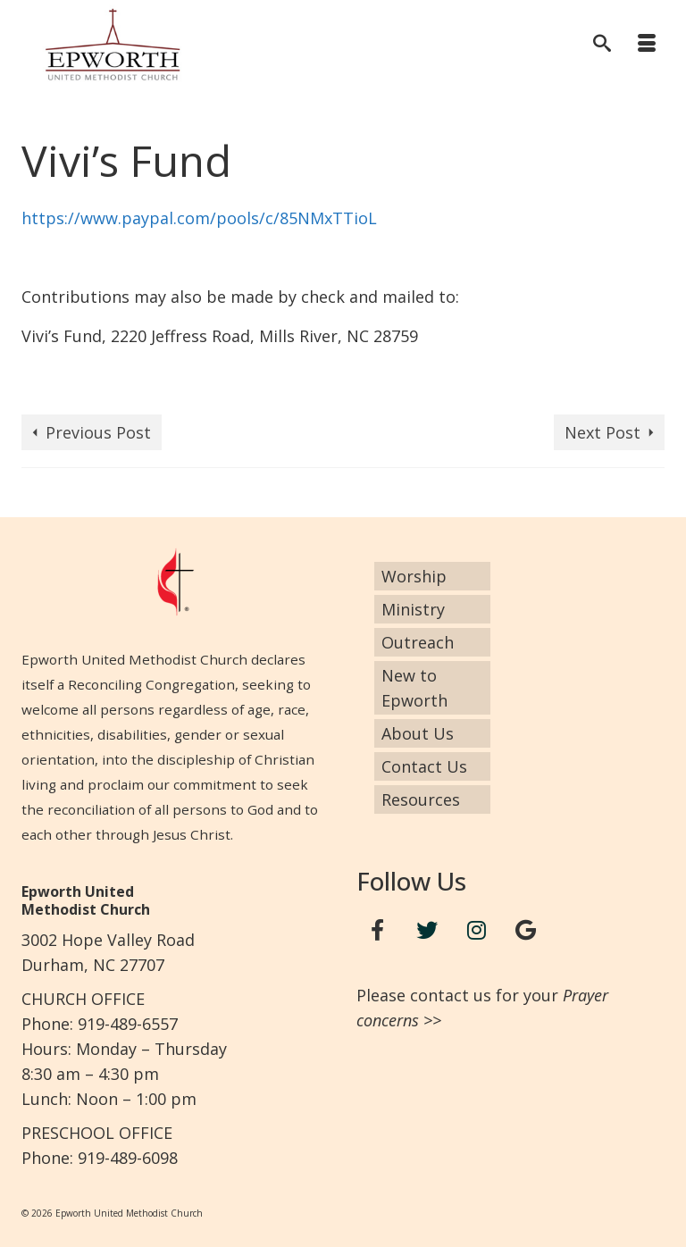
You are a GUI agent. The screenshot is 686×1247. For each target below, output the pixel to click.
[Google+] (526, 930)
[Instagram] (477, 930)
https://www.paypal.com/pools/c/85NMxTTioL (199, 218)
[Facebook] (377, 930)
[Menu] (646, 44)
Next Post (602, 432)
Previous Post (98, 432)
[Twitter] (427, 930)
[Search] (602, 44)
